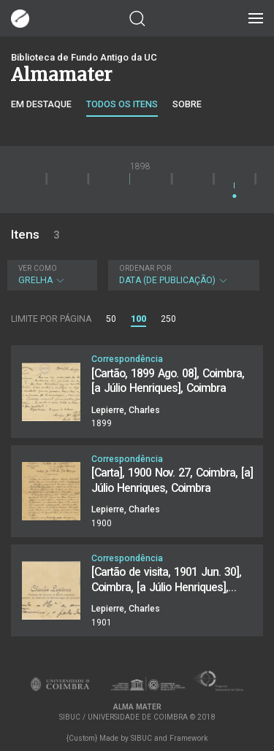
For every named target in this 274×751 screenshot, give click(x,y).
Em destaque (41, 104)
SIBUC (141, 738)
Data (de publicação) (182, 274)
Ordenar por (145, 268)
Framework (189, 738)
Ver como (37, 268)
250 (168, 319)
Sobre (187, 104)
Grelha (50, 274)
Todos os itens (122, 104)
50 (111, 319)
